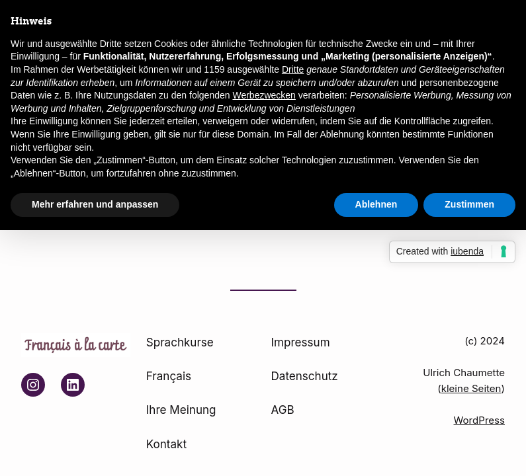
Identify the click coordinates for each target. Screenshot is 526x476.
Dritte (293, 69)
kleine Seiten (471, 388)
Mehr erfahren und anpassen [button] (95, 204)
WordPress (479, 420)
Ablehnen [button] (376, 204)
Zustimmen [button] (469, 204)
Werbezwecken (263, 95)
